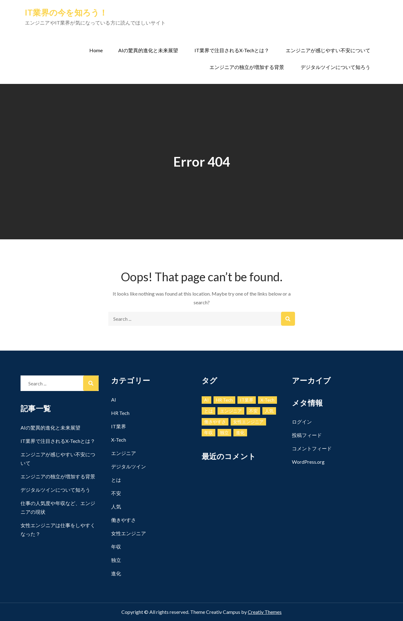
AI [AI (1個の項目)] (206, 399)
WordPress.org (308, 462)
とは (116, 480)
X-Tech (118, 440)
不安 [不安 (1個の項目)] (253, 410)
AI (113, 399)
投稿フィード (307, 435)
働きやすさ (123, 520)
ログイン (302, 422)
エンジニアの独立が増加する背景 (246, 67)
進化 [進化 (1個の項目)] (240, 432)
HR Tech (120, 413)
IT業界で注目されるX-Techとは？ (231, 50)
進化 (116, 573)
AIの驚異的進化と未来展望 (148, 50)
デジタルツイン (128, 466)
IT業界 (118, 426)
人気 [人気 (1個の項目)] (269, 410)
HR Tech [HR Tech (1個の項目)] (224, 399)
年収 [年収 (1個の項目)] (208, 432)
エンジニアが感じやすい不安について (328, 50)
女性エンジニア (128, 533)
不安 (116, 493)
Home (96, 50)
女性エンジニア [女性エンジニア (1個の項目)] (248, 421)
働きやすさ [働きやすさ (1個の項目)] (215, 421)
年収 (116, 547)
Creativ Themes (265, 612)
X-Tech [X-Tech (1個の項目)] (267, 399)
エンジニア (123, 453)
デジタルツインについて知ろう (335, 67)
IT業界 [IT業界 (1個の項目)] (246, 399)
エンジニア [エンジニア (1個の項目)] (231, 410)
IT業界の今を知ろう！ (66, 12)
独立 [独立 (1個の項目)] (224, 432)
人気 (116, 506)
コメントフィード (312, 448)
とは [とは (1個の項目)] (208, 410)
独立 (116, 560)
